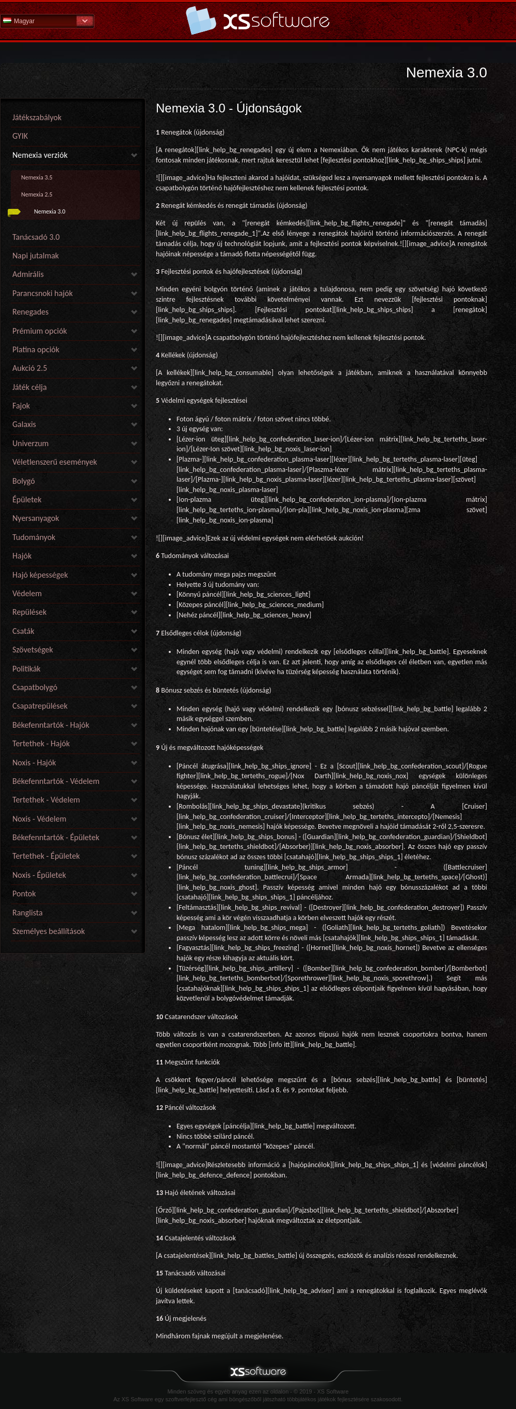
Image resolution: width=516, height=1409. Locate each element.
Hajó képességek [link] (40, 575)
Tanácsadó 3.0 (36, 237)
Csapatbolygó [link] (34, 687)
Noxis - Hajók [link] (34, 762)
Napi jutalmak (35, 255)
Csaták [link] (23, 631)
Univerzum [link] (30, 443)
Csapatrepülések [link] (40, 706)
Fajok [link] (21, 406)
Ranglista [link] (27, 913)
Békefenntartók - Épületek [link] (55, 837)
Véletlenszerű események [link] (54, 462)
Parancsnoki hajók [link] (42, 293)
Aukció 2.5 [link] (29, 368)
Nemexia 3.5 (37, 177)
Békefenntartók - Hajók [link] (50, 725)
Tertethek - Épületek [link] (46, 856)
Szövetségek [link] (32, 649)
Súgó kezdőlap (258, 20)
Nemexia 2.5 (37, 194)
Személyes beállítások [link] (48, 931)
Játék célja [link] (29, 387)
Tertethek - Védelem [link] (46, 800)
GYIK (20, 136)
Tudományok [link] (33, 537)
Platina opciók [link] (35, 349)
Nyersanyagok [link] (35, 518)
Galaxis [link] (24, 424)
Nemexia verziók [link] (40, 155)
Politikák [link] (26, 669)
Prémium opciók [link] (39, 331)
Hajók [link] (21, 556)
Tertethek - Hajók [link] (41, 743)
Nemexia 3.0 (50, 211)
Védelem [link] (27, 593)
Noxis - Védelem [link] (39, 819)
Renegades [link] (30, 312)
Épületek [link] (27, 499)
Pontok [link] (24, 893)
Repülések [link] (29, 612)
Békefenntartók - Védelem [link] (56, 781)
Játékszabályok (36, 117)
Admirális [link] (28, 274)
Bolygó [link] (23, 481)
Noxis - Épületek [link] (39, 875)
